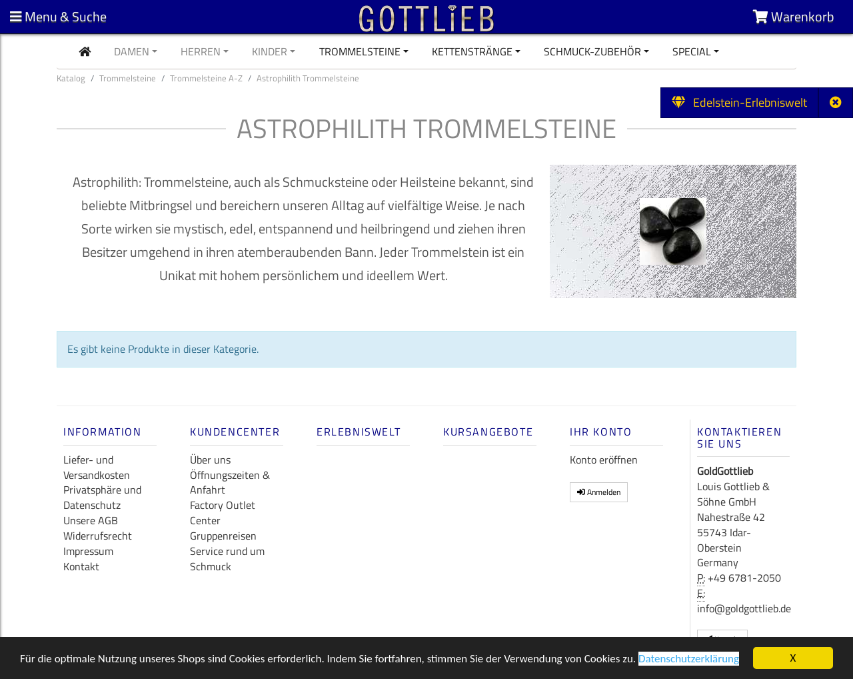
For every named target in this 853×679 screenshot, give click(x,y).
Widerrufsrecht (97, 536)
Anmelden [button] (598, 492)
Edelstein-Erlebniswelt (739, 102)
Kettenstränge (472, 51)
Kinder (269, 51)
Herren (201, 51)
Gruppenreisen (223, 536)
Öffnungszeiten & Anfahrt (230, 482)
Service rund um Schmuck (227, 558)
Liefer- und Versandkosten (96, 467)
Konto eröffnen (604, 460)
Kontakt (81, 566)
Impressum (88, 551)
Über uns (210, 460)
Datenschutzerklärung (688, 660)
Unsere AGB (90, 520)
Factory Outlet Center (222, 512)
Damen (131, 51)
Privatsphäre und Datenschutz (102, 497)
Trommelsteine (360, 51)
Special (691, 51)
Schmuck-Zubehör (592, 51)
